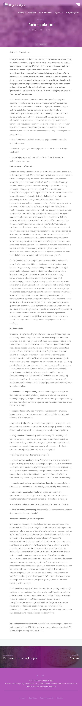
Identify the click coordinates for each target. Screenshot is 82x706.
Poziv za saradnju (46, 698)
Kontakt (60, 698)
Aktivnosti (41, 19)
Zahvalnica (33, 698)
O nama (22, 698)
